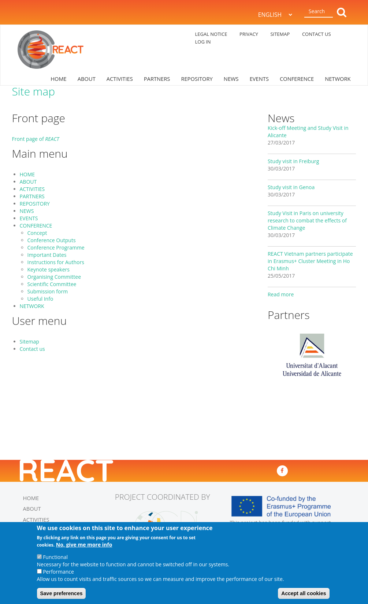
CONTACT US (316, 34)
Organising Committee (54, 276)
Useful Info (40, 298)
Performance (58, 573)
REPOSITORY (196, 78)
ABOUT (87, 78)
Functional (55, 558)
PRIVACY (248, 34)
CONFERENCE (297, 78)
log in (203, 41)
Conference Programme (56, 247)
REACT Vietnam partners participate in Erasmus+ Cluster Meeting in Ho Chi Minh (310, 261)
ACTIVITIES (120, 78)
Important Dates (47, 254)
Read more (281, 294)
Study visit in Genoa (291, 187)
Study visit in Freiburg (293, 161)
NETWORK (337, 78)
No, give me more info (84, 546)
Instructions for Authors (55, 262)
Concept (37, 232)
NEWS (231, 78)
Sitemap (29, 341)
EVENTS (259, 78)
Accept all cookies (303, 595)
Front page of (35, 138)
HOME (59, 78)
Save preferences (61, 595)
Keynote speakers (48, 269)
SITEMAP (280, 34)
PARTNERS (157, 78)
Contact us (32, 348)
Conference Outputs (51, 240)
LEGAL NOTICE (211, 34)
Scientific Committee (52, 284)
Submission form (47, 291)
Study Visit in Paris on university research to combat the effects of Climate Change (307, 220)
